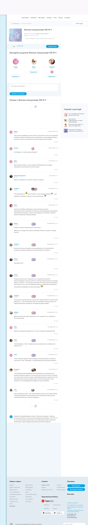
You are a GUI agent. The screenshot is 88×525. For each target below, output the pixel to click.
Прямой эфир (25, 17)
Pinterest (53, 508)
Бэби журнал (13, 496)
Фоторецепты (29, 496)
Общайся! (12, 485)
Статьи (55, 17)
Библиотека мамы (14, 499)
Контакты (59, 485)
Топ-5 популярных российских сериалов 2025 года (76, 114)
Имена (27, 492)
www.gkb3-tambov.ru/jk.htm (42, 33)
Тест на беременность (15, 492)
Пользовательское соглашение (75, 505)
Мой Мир (45, 508)
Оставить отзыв (52, 46)
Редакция (44, 487)
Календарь (67, 17)
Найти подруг (79, 23)
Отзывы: (19, 46)
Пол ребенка (28, 489)
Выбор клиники (29, 485)
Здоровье (49, 17)
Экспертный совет (61, 487)
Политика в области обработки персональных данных (75, 511)
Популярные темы (14, 501)
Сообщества (33, 17)
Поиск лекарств (29, 499)
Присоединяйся (76, 485)
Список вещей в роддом (31, 494)
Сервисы (60, 17)
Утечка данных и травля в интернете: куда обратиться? (75, 130)
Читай (11, 503)
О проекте (45, 481)
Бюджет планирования (15, 487)
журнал (41, 17)
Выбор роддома (29, 487)
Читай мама (28, 501)
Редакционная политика (47, 489)
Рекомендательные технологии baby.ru (75, 507)
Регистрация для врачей (76, 489)
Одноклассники (55, 504)
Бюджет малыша (13, 489)
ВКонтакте (45, 504)
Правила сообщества (72, 502)
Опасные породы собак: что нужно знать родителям (75, 125)
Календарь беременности (15, 494)
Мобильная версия (61, 489)
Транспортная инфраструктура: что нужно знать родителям (75, 120)
